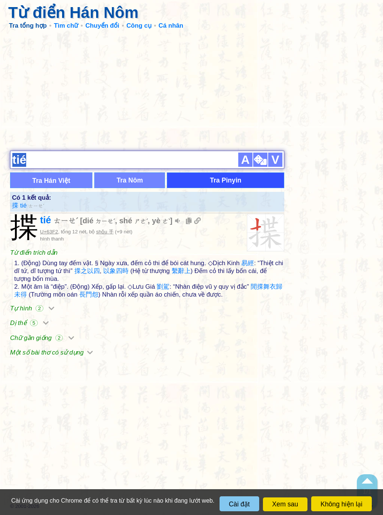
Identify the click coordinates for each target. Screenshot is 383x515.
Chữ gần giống (42, 337)
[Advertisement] (191, 89)
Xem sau (285, 504)
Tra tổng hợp (28, 25)
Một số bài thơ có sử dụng (51, 352)
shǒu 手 (104, 231)
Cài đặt (239, 504)
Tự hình (32, 308)
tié (59, 220)
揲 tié (28, 205)
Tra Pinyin (225, 180)
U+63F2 (49, 231)
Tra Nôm (130, 180)
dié (99, 221)
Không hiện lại (341, 504)
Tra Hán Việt (51, 180)
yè (161, 221)
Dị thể (29, 323)
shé (133, 221)
